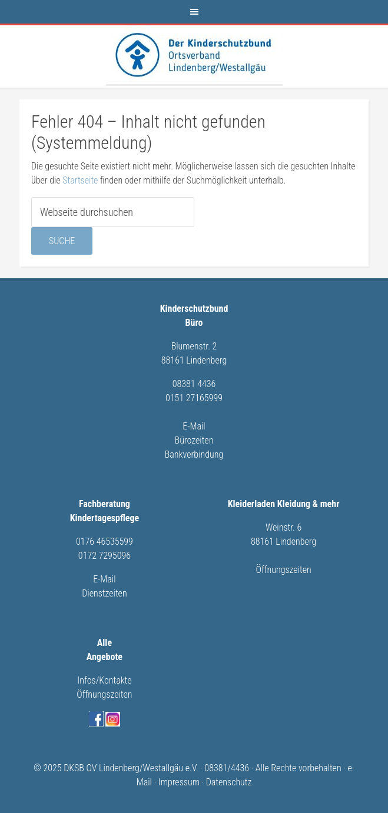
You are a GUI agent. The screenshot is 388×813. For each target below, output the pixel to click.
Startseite (80, 180)
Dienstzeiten (104, 593)
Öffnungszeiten (283, 569)
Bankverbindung (194, 454)
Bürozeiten (194, 440)
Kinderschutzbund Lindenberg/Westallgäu (194, 54)
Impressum (179, 782)
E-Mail (194, 426)
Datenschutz (229, 782)
